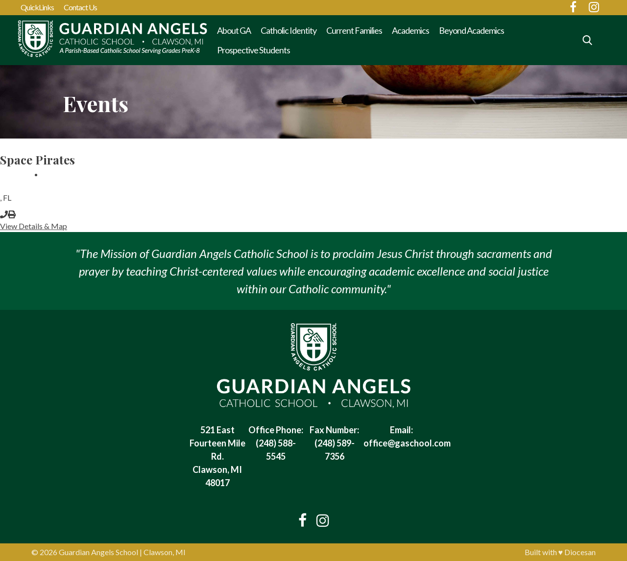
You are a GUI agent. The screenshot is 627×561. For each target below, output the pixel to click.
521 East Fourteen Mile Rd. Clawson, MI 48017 (217, 456)
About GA (234, 30)
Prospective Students (253, 50)
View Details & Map (33, 226)
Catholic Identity (288, 30)
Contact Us (80, 7)
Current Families (354, 30)
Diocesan (580, 552)
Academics (410, 30)
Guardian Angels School (98, 552)
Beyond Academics (471, 30)
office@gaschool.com (407, 443)
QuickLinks (37, 7)
